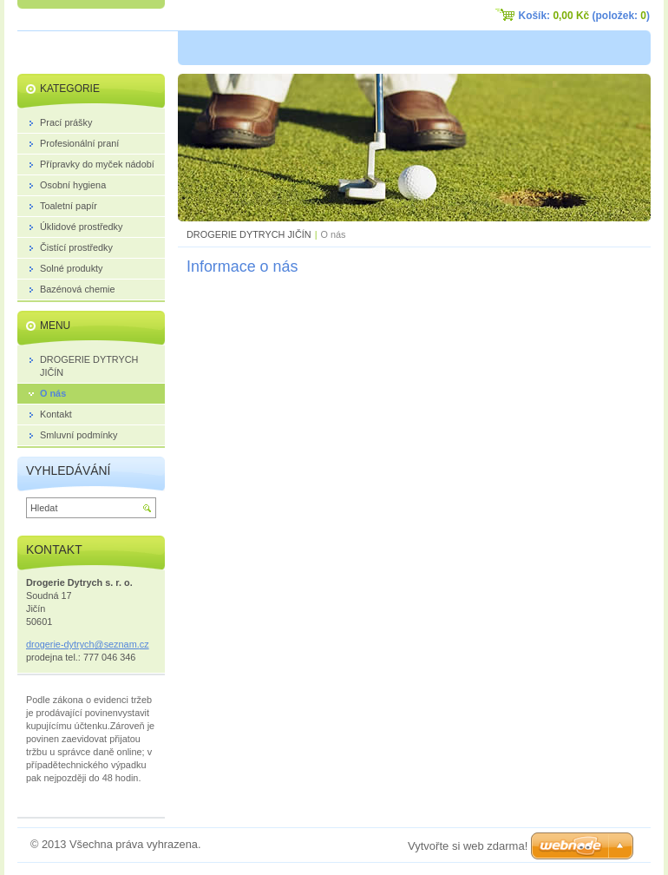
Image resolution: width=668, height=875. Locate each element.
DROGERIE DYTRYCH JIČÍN (249, 234)
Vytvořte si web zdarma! (467, 845)
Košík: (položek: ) (584, 16)
